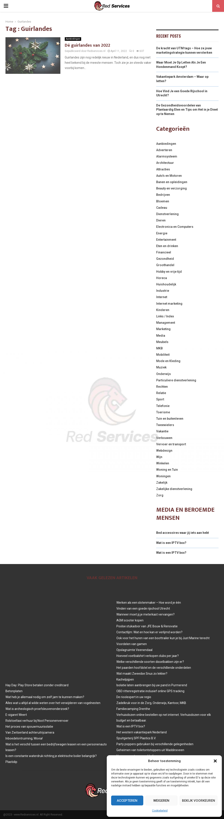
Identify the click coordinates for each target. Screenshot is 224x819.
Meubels (162, 342)
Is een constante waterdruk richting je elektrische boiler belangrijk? (51, 756)
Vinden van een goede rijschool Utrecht (143, 608)
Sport (160, 399)
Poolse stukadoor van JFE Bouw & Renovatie (147, 626)
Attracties (163, 169)
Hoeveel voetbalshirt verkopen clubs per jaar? (147, 656)
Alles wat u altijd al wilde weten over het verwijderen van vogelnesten (52, 703)
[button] (215, 761)
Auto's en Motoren (169, 175)
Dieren (161, 220)
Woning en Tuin (167, 469)
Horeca (161, 278)
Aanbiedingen (73, 39)
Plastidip (11, 762)
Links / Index (165, 316)
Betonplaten (14, 691)
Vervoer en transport (171, 444)
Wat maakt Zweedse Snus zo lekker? (141, 673)
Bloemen (162, 201)
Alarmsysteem (166, 156)
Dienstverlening (167, 214)
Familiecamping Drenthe (133, 709)
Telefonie (163, 406)
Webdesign (164, 450)
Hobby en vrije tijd (169, 271)
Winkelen (162, 463)
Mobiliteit (163, 354)
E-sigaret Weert (16, 714)
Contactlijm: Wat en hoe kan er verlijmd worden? (149, 632)
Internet (161, 297)
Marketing (163, 329)
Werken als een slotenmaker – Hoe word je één (148, 602)
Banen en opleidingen (171, 182)
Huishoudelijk (166, 284)
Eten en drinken (167, 246)
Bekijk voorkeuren (198, 801)
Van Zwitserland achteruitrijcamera (29, 732)
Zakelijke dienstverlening (174, 489)
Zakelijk (161, 482)
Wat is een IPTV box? (171, 543)
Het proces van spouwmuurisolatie (29, 726)
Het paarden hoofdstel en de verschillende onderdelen (153, 667)
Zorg (159, 495)
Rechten (162, 386)
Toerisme (163, 412)
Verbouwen (164, 438)
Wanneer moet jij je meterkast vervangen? (145, 614)
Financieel (163, 252)
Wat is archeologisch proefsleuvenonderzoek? (37, 709)
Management (165, 322)
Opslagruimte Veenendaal (134, 650)
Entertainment (166, 239)
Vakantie (162, 431)
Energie (161, 233)
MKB (159, 348)
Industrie (162, 290)
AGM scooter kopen (130, 620)
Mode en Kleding (168, 361)
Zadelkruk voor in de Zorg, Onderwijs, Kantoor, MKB (151, 703)
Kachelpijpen (125, 679)
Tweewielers (165, 425)
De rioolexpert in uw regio (133, 697)
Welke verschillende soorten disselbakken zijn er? (150, 661)
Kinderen (162, 310)
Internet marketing (169, 303)
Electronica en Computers (174, 226)
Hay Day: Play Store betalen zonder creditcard (36, 685)
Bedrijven (163, 194)
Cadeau (161, 207)
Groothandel (165, 265)
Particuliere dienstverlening (176, 380)
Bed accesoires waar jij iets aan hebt (182, 532)
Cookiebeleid (160, 810)
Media (160, 335)
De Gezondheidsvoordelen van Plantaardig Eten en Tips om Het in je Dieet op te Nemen (187, 110)
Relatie (161, 393)
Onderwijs (163, 374)
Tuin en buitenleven (169, 418)
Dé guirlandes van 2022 (87, 45)
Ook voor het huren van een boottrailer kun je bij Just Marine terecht (163, 638)
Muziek (161, 367)
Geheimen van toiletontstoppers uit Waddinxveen (150, 750)
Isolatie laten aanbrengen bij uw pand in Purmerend (151, 685)
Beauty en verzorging (171, 188)
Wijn (159, 457)
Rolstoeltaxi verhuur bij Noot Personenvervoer (36, 720)
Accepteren (127, 801)
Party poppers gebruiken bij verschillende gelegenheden (154, 744)
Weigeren (161, 801)
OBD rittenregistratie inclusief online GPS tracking (150, 691)
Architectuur (165, 163)
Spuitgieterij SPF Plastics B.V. (136, 738)
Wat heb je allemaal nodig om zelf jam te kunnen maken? (44, 697)
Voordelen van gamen (131, 644)
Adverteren (164, 150)
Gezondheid (165, 258)
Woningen (163, 476)
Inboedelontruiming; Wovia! (24, 738)
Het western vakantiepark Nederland (141, 732)
